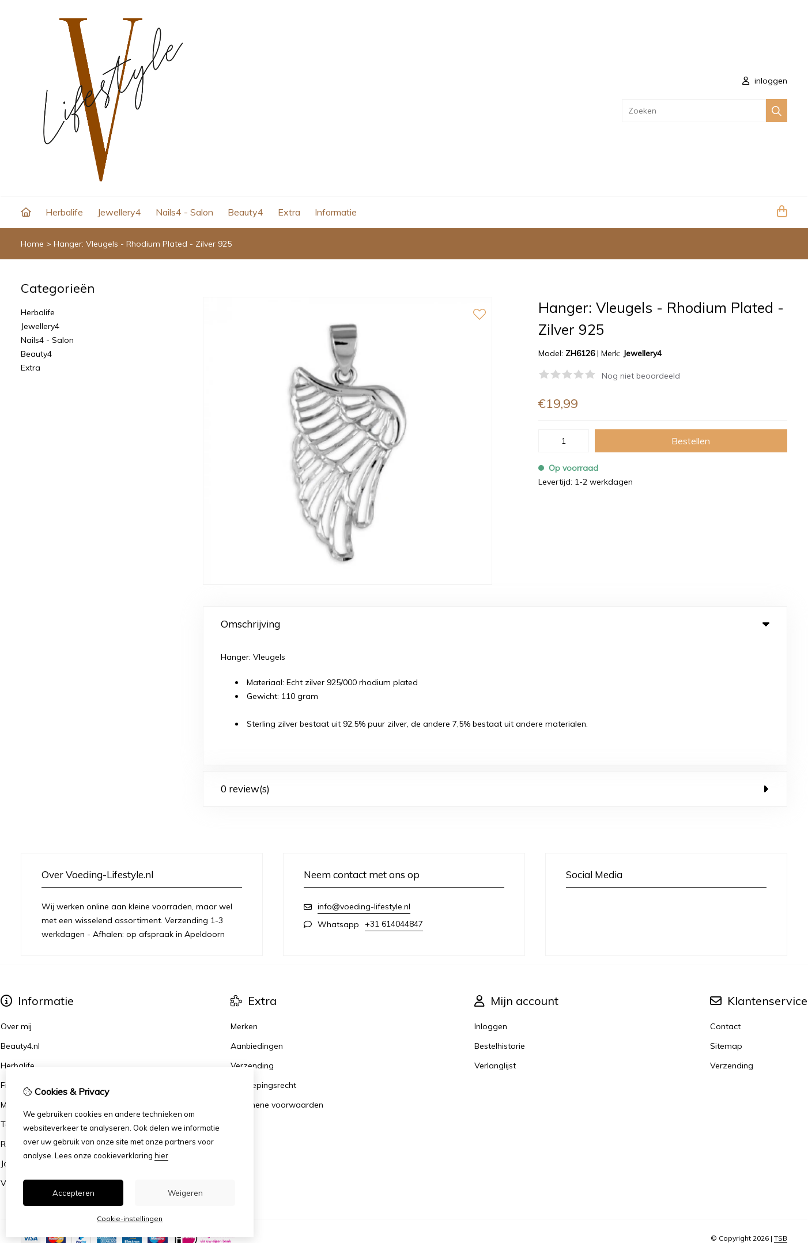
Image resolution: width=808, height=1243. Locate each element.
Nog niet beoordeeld (641, 376)
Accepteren (73, 1192)
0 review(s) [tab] (495, 665)
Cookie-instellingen (130, 1218)
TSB (780, 1114)
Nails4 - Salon (184, 212)
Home (32, 244)
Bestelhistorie (499, 922)
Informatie (336, 212)
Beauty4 (245, 212)
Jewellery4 (119, 212)
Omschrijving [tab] (495, 624)
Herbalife (64, 212)
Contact (725, 903)
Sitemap (726, 922)
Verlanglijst (495, 942)
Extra (289, 212)
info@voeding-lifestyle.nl (364, 783)
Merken (244, 903)
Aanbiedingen (257, 922)
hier (161, 1155)
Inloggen (490, 903)
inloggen (764, 80)
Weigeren (185, 1192)
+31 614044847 (394, 800)
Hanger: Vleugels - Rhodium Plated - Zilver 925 (143, 244)
